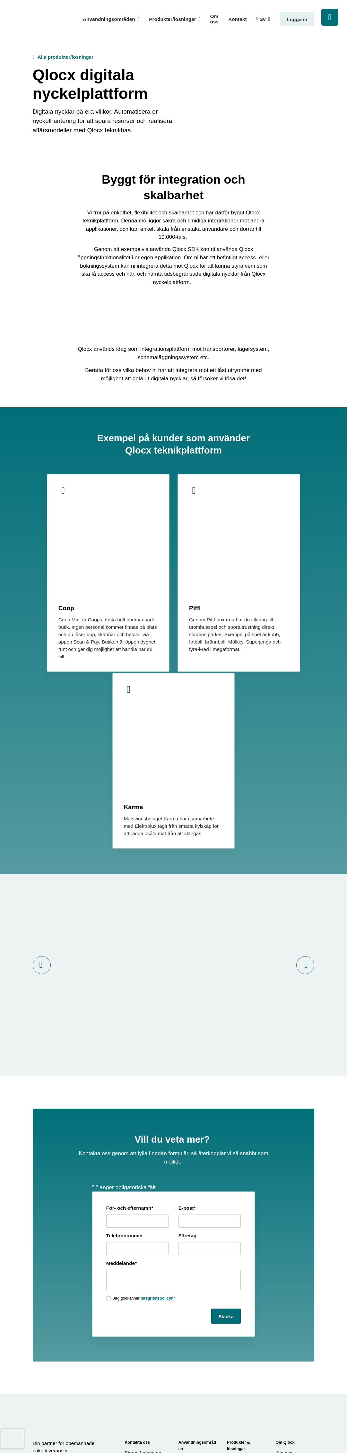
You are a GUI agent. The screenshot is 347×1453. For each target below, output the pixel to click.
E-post (187, 1036)
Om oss (214, 19)
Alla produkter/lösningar (66, 57)
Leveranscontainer (247, 1298)
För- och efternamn (114, 1036)
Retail (184, 1308)
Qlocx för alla (192, 1319)
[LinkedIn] (45, 1286)
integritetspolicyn (141, 1126)
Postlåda (236, 1359)
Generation (305, 1431)
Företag (187, 1064)
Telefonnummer (109, 1064)
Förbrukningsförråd (248, 1319)
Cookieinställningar (216, 1431)
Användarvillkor (292, 1295)
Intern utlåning (242, 1369)
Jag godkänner (128, 1126)
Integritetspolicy (292, 1305)
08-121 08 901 (140, 1307)
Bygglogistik (191, 1280)
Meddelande (106, 1091)
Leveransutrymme (246, 1308)
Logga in (297, 19)
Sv (263, 19)
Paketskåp (238, 1348)
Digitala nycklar (244, 1398)
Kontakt (237, 19)
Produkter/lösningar (172, 19)
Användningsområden (109, 19)
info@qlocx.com (144, 1299)
